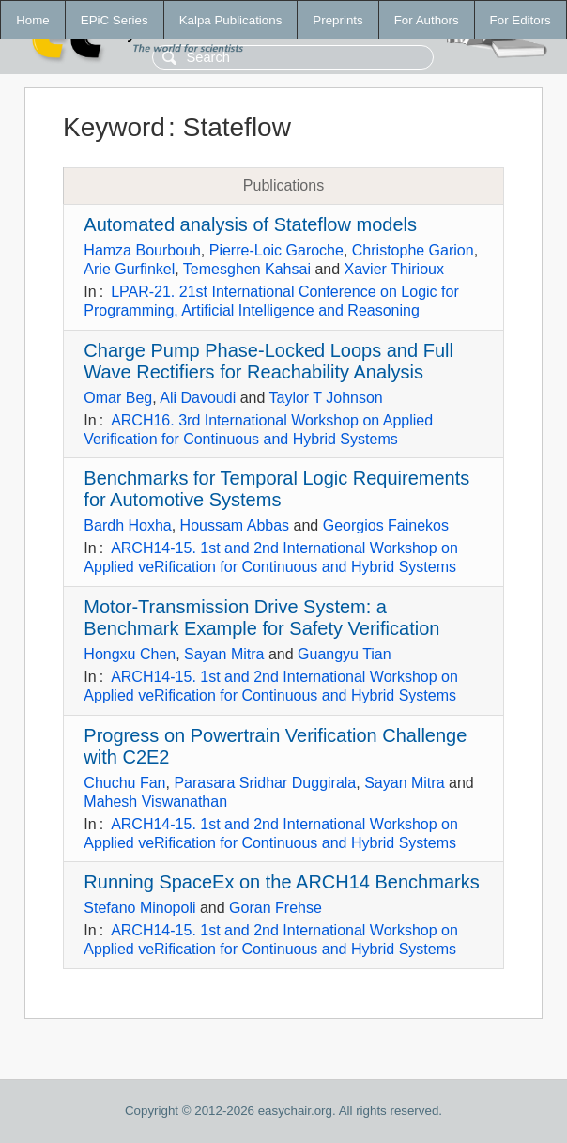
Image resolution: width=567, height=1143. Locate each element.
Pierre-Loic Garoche (276, 250)
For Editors (520, 20)
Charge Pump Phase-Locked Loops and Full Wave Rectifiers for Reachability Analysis (268, 361)
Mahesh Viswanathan (155, 802)
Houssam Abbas (235, 525)
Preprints (337, 20)
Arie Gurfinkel (129, 269)
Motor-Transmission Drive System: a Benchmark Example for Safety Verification (261, 617)
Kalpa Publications (231, 20)
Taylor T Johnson (326, 398)
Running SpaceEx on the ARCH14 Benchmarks (281, 882)
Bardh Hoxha (127, 525)
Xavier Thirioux (394, 269)
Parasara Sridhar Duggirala (265, 783)
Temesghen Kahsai (247, 269)
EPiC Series (114, 20)
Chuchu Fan (124, 783)
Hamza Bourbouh (142, 250)
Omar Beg (118, 398)
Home (33, 20)
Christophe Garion (413, 250)
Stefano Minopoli (139, 908)
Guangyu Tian (344, 654)
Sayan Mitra (224, 654)
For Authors (426, 20)
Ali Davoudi (198, 398)
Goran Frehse (275, 908)
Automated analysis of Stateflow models (250, 224)
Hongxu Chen (130, 654)
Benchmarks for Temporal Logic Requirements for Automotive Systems (276, 489)
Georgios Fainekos (386, 525)
